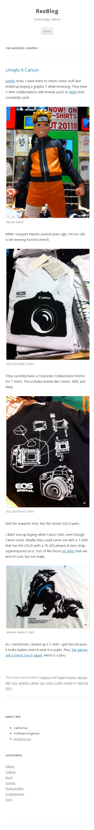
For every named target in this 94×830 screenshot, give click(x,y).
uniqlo (68, 683)
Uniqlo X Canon (22, 70)
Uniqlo (10, 81)
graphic (24, 683)
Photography (15, 788)
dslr (8, 683)
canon (71, 677)
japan (34, 683)
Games (11, 783)
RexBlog (47, 11)
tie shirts (68, 551)
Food (9, 777)
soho (49, 683)
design (82, 677)
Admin (10, 766)
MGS (72, 92)
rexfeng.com (22, 739)
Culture (45, 677)
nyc (42, 683)
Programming (15, 794)
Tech (9, 799)
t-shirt (59, 683)
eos (14, 683)
